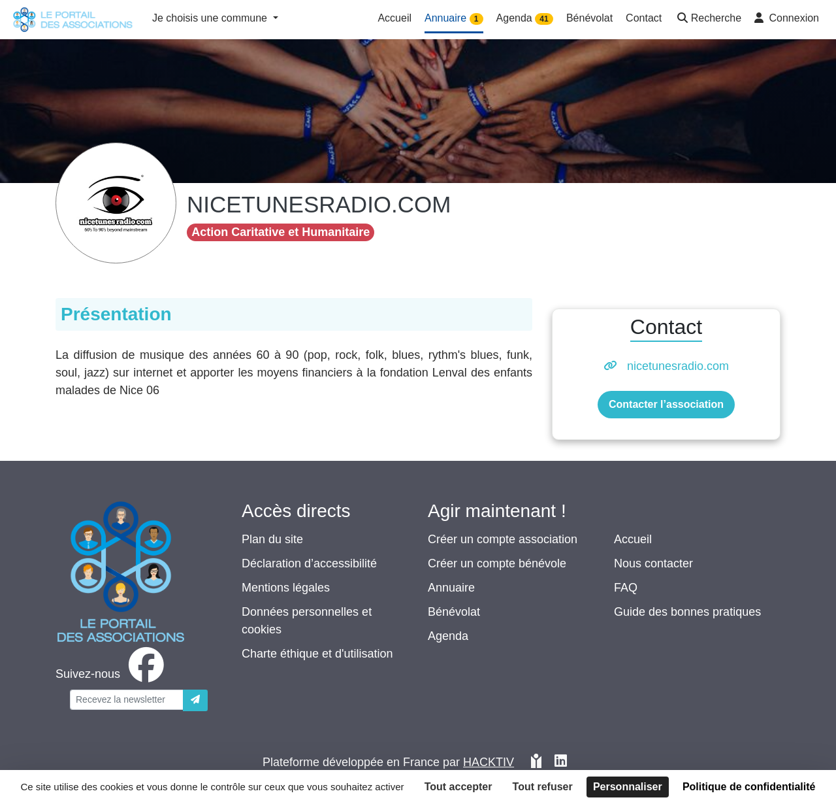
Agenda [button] (524, 18)
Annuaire (451, 587)
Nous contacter (653, 563)
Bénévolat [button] (589, 18)
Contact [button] (644, 18)
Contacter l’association (666, 404)
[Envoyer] (195, 700)
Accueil (633, 539)
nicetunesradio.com (678, 366)
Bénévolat (454, 611)
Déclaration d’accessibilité (309, 563)
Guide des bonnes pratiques (687, 611)
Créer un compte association (502, 539)
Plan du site (272, 539)
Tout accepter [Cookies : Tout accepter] (458, 786)
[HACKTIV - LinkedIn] (560, 762)
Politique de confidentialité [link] (749, 786)
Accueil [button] (394, 18)
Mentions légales (286, 587)
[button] (708, 19)
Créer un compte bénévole (497, 563)
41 (543, 19)
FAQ (625, 587)
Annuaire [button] (454, 18)
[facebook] (112, 673)
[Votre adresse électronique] (127, 700)
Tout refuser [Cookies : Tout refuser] (543, 786)
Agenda (448, 636)
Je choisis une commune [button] (211, 18)
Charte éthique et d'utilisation (317, 653)
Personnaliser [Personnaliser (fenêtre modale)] (627, 786)
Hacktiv (488, 762)
